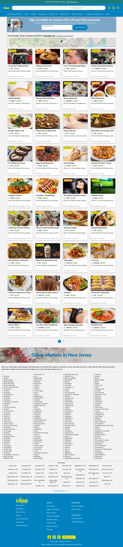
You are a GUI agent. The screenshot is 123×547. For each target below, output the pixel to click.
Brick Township (8, 383)
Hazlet (5, 405)
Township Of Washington (102, 449)
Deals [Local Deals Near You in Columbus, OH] (26, 14)
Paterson (6, 433)
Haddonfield (68, 402)
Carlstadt (67, 385)
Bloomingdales (8, 382)
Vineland (97, 451)
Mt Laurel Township (9, 425)
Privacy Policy (20, 512)
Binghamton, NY (12, 476)
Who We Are (20, 505)
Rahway (66, 436)
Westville (37, 456)
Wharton (67, 456)
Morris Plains (38, 422)
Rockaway (67, 440)
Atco (35, 376)
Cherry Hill (97, 385)
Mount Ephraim (99, 422)
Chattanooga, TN (26, 476)
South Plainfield (99, 445)
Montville (97, 420)
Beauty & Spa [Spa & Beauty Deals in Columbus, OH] (64, 14)
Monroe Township (40, 420)
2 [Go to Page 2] (63, 341)
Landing (66, 409)
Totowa (66, 449)
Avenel (96, 376)
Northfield (6, 427)
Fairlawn (97, 396)
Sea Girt (5, 444)
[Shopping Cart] (117, 8)
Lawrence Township (100, 409)
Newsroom (19, 509)
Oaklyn (96, 427)
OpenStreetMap (105, 46)
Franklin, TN (40, 486)
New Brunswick (69, 425)
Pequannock (68, 433)
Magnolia (37, 414)
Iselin (35, 407)
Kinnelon (36, 409)
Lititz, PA (67, 473)
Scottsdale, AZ (93, 486)
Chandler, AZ (26, 469)
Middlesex (37, 418)
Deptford (6, 392)
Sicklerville (97, 444)
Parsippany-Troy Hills (101, 431)
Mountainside (68, 423)
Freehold (97, 398)
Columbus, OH (40, 469)
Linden (96, 411)
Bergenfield (37, 378)
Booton (66, 382)
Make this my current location (65, 36)
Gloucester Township (10, 402)
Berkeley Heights (69, 378)
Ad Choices (20, 522)
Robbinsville (37, 440)
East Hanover (98, 392)
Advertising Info (76, 518)
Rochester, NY (93, 469)
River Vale (97, 438)
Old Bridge (37, 429)
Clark (96, 387)
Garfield (36, 400)
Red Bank (37, 438)
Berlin (96, 378)
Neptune (36, 425)
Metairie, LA (67, 486)
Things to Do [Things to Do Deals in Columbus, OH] (53, 14)
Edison (36, 394)
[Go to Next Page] (67, 341)
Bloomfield (67, 380)
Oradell (66, 429)
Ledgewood (37, 411)
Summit (66, 447)
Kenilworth (98, 407)
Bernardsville (7, 380)
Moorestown (7, 422)
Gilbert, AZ (53, 469)
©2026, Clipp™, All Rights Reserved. (60, 541)
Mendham (67, 416)
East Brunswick (69, 392)
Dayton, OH (40, 473)
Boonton (36, 382)
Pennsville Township (40, 433)
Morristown (68, 422)
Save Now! (80, 27)
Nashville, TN (80, 478)
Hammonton (68, 403)
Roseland (6, 442)
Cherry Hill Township (10, 387)
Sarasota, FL (94, 482)
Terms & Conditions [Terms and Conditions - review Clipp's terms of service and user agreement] (53, 516)
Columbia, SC (39, 466)
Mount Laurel (7, 423)
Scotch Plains (98, 442)
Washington (98, 453)
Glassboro (97, 400)
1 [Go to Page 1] (59, 341)
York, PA (107, 484)
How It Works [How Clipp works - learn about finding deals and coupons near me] (76, 509)
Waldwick (67, 453)
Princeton (37, 436)
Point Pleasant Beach (71, 434)
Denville (97, 391)
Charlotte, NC (26, 473)
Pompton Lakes (99, 434)
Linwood (6, 413)
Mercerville (98, 416)
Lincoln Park (68, 411)
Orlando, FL (80, 482)
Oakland (66, 427)
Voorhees (6, 453)
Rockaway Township (101, 440)
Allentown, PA (13, 469)
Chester (36, 387)
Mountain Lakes (39, 423)
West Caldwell (68, 454)
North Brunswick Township (103, 425)
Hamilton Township (40, 403)
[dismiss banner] (114, 18)
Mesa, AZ (67, 482)
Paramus (97, 429)
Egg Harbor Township (71, 394)
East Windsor (7, 394)
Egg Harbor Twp (99, 394)
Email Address (48, 26)
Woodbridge (38, 458)
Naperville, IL (80, 475)
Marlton (5, 416)
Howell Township (9, 407)
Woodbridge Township (71, 458)
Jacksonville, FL (53, 486)
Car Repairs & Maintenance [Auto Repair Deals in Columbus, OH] (94, 14)
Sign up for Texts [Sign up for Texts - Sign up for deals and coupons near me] (52, 526)
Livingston (67, 413)
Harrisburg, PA (53, 476)
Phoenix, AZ (80, 486)
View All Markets (61, 491)
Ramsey (96, 436)
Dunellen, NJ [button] (50, 36)
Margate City (98, 414)
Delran (66, 391)
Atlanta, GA (13, 473)
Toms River (37, 449)
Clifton (36, 389)
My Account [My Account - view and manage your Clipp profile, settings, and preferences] (51, 506)
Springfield (6, 447)
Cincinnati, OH (26, 480)
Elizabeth (6, 396)
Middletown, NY (80, 466)
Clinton (66, 389)
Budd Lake (37, 383)
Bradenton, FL (12, 484)
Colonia (5, 391)
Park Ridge (6, 431)
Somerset (67, 445)
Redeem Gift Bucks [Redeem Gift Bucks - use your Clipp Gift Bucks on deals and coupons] (53, 509)
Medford (36, 416)
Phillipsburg (98, 433)
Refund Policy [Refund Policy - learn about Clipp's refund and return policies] (51, 513)
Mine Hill (6, 420)
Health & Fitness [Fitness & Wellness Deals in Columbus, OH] (77, 14)
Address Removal (21, 525)
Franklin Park (68, 398)
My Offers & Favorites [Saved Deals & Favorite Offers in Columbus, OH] (14, 14)
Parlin (35, 431)
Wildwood (97, 456)
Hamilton (6, 403)
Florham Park (38, 398)
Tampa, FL (107, 476)
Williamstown (7, 458)
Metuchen (6, 418)
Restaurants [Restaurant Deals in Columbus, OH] (43, 14)
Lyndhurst (6, 414)
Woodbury (97, 458)
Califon (36, 385)
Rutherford (37, 442)
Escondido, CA (40, 476)
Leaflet (96, 46)
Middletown (68, 418)
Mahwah (67, 414)
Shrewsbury (68, 444)
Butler (96, 383)
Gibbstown (67, 400)
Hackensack (37, 402)
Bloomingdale (98, 380)
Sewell (36, 444)
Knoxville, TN (66, 466)
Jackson (66, 407)
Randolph (6, 438)
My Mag (49, 529)
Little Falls (37, 413)
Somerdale (6, 445)
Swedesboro (98, 447)
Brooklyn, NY (26, 466)
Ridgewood (67, 438)
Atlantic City (68, 376)
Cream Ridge (38, 391)
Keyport (5, 409)
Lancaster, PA (66, 469)
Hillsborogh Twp (39, 405)
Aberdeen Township (70, 374)
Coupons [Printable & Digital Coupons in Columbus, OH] (34, 14)
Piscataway (7, 434)
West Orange (7, 456)
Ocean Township (8, 429)
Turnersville (7, 451)
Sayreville (67, 442)
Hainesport (98, 402)
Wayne (36, 454)
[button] (121, 2)
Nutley (36, 427)
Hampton (97, 403)
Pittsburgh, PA (93, 466)
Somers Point (38, 445)
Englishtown (38, 396)
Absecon (97, 374)
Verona (66, 451)
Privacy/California (22, 519)
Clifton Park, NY (26, 484)
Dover (35, 392)
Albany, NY (13, 466)
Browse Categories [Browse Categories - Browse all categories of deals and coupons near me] (77, 506)
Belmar (5, 378)
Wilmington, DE (107, 480)
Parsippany (67, 431)
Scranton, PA (107, 466)
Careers (18, 515)
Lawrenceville (7, 411)
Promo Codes (51, 523)
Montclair (67, 420)
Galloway (6, 400)
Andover (6, 376)
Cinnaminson (68, 387)
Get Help (50, 519)
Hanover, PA (53, 473)
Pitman (36, 434)
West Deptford (99, 454)
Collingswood (98, 389)
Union (35, 451)
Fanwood (6, 398)
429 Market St (38, 374)
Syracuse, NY (107, 473)
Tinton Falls (7, 449)
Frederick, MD (53, 466)
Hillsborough (68, 405)
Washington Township (10, 454)
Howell (96, 405)
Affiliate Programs (77, 522)
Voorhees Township (40, 453)
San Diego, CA (93, 478)
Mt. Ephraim (98, 423)
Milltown (97, 418)
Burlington (67, 383)
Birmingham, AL (12, 480)
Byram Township (8, 385)
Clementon (6, 389)
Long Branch (98, 413)
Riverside (6, 440)
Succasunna (37, 447)
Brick (95, 382)
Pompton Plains (8, 436)
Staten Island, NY (107, 469)
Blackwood (37, 380)
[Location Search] (88, 8)
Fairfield (66, 396)
